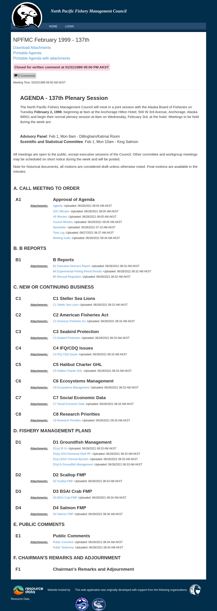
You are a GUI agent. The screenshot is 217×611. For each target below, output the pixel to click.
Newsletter (59, 227)
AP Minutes (60, 216)
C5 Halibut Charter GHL (67, 370)
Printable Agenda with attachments (41, 58)
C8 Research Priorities (67, 420)
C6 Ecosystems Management (71, 387)
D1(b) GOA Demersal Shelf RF (72, 453)
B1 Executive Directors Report (71, 266)
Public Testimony (63, 547)
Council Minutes (63, 222)
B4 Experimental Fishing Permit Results (77, 271)
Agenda (57, 205)
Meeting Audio (62, 238)
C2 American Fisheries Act (69, 321)
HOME (53, 26)
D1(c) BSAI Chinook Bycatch (70, 459)
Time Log (59, 232)
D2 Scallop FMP (63, 481)
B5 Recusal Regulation (67, 276)
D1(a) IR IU (60, 448)
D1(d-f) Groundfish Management (73, 464)
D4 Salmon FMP (63, 514)
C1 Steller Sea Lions (65, 304)
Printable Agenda (27, 53)
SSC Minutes (61, 211)
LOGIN (69, 26)
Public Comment (63, 542)
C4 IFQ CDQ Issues (65, 354)
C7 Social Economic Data (68, 404)
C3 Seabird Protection (66, 338)
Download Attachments (32, 48)
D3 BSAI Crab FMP (65, 497)
